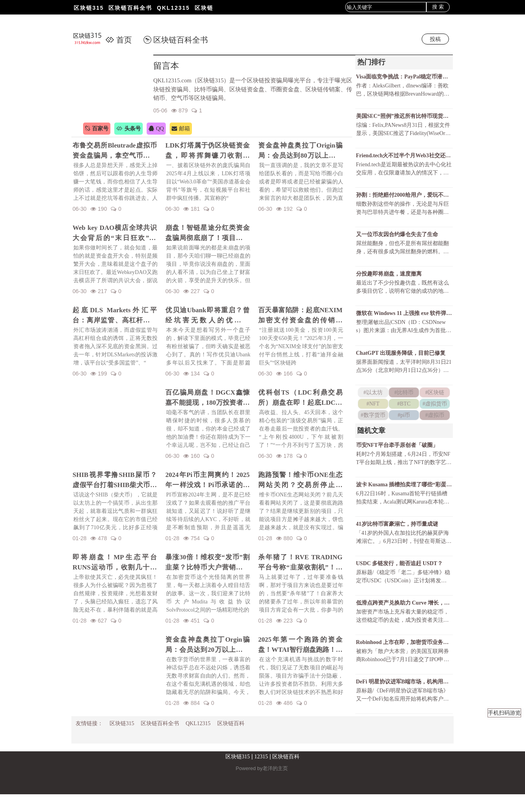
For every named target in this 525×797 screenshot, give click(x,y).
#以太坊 (373, 394)
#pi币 (403, 416)
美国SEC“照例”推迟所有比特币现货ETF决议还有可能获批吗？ (404, 116)
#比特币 (403, 394)
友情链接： (89, 726)
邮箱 (181, 129)
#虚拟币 (434, 416)
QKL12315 (173, 8)
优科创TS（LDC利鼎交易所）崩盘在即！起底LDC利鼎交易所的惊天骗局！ (300, 398)
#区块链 (434, 394)
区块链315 (89, 8)
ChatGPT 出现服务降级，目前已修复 (401, 354)
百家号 (96, 129)
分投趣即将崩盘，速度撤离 (389, 275)
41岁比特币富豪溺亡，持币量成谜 (397, 525)
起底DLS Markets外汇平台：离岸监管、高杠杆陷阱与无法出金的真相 (115, 315)
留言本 (166, 66)
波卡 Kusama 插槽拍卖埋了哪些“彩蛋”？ (404, 486)
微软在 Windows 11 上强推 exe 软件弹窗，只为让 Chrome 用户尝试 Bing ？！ (404, 314)
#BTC (403, 405)
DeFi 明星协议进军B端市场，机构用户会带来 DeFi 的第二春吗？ (404, 684)
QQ (156, 129)
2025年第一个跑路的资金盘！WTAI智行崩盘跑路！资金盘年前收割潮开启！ (300, 645)
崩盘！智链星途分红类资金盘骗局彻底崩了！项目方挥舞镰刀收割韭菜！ (207, 233)
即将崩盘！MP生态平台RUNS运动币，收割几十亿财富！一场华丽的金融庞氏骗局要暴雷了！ (115, 562)
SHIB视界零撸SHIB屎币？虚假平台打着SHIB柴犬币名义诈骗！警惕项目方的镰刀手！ (115, 480)
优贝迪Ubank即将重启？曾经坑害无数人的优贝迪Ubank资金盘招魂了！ (207, 315)
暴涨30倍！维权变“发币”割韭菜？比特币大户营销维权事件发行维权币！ (207, 562)
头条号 (128, 129)
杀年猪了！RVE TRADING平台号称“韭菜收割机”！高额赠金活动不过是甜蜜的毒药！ (300, 562)
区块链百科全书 (130, 8)
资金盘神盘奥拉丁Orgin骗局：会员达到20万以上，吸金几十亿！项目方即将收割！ (207, 645)
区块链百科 (231, 726)
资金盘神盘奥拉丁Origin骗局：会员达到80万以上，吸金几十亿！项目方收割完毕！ (300, 151)
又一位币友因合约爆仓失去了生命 (397, 235)
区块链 (204, 8)
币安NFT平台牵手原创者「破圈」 (397, 446)
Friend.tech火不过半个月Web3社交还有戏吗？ (404, 156)
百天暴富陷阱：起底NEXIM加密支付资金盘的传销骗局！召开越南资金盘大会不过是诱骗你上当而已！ (300, 315)
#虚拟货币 (434, 405)
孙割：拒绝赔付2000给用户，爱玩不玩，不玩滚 (404, 196)
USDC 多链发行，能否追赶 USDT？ (399, 565)
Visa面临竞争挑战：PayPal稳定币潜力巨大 (404, 77)
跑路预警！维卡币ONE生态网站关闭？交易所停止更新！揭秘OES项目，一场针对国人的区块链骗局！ (300, 480)
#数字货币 (373, 416)
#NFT (372, 405)
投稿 (435, 39)
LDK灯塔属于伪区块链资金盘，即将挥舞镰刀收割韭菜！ (207, 151)
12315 (261, 759)
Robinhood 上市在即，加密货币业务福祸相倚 (404, 645)
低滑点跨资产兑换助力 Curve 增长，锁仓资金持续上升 (404, 605)
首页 (118, 40)
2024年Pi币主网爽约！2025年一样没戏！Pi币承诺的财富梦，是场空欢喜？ (207, 480)
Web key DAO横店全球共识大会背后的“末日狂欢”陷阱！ (115, 233)
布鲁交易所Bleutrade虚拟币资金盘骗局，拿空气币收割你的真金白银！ (115, 151)
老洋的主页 (275, 771)
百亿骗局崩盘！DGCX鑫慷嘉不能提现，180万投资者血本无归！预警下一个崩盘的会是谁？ (207, 398)
